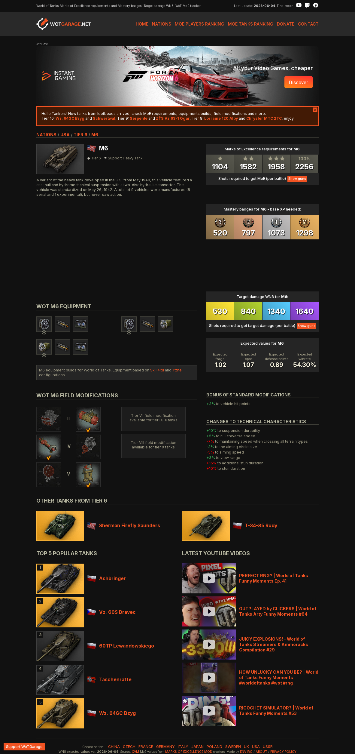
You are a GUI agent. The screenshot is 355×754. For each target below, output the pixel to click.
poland (214, 746)
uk (246, 746)
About (261, 752)
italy (183, 746)
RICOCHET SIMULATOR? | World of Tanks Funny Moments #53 (276, 710)
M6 (94, 134)
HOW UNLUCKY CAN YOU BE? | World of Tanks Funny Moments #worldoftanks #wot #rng (278, 677)
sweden (233, 746)
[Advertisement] (116, 243)
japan (197, 746)
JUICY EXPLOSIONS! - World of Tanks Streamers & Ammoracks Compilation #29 (273, 644)
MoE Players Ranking (199, 23)
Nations (161, 23)
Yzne (177, 370)
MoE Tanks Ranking (250, 23)
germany (165, 746)
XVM (135, 752)
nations (46, 134)
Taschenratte (109, 679)
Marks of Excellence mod (188, 752)
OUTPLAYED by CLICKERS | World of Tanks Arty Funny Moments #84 (277, 611)
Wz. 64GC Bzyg (111, 713)
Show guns (297, 179)
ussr (268, 746)
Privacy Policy (283, 752)
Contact (308, 23)
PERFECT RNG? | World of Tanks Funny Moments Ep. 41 (273, 578)
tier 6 (80, 134)
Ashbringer (106, 578)
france (145, 746)
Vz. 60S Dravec (111, 612)
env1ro (246, 752)
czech (129, 746)
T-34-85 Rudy (255, 525)
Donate (285, 23)
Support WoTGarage (24, 746)
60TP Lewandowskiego (120, 646)
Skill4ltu (157, 370)
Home (142, 23)
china (114, 746)
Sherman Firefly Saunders (123, 525)
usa (65, 134)
